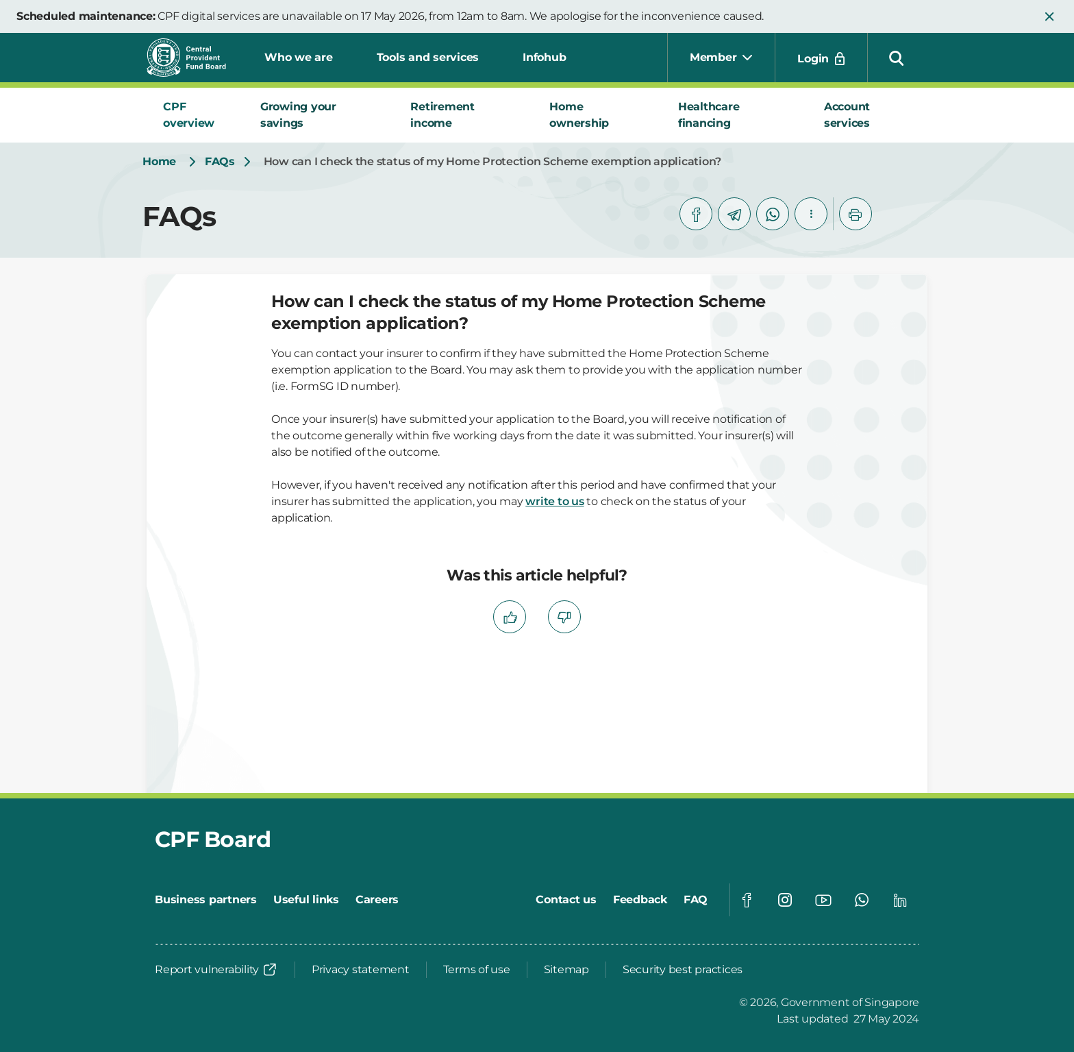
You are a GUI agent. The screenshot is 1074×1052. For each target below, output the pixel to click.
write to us (554, 501)
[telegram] (734, 213)
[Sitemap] (566, 970)
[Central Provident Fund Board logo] (194, 57)
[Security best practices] (682, 970)
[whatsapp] (772, 213)
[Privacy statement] (361, 970)
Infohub (544, 57)
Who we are (298, 57)
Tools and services (428, 57)
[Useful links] (306, 900)
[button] (1049, 16)
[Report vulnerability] (216, 970)
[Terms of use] (476, 970)
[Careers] (377, 900)
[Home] (159, 162)
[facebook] (695, 213)
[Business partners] (206, 900)
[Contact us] (566, 900)
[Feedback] (640, 900)
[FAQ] (696, 900)
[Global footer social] (746, 899)
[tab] (195, 115)
